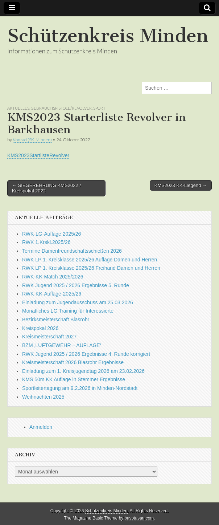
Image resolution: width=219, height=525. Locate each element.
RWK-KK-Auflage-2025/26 (51, 294)
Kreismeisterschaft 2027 (49, 336)
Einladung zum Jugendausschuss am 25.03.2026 (77, 302)
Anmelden (40, 427)
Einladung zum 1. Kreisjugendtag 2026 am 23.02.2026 (83, 371)
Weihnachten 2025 (43, 397)
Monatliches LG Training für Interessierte (67, 311)
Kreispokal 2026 (40, 328)
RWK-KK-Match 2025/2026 (52, 277)
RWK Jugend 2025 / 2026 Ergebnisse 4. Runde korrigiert (86, 354)
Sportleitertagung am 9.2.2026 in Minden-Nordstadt (79, 388)
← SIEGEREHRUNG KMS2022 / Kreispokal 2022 (46, 188)
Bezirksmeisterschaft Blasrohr (55, 319)
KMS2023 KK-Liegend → (180, 185)
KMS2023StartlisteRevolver (38, 155)
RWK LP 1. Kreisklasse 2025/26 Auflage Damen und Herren (89, 259)
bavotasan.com (139, 518)
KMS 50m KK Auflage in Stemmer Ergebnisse (73, 379)
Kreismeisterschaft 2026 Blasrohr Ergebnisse (73, 362)
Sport (99, 108)
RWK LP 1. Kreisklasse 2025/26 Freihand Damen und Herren (91, 268)
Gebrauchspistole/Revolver (61, 108)
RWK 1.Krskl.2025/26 (46, 242)
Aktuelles (18, 108)
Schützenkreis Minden (107, 36)
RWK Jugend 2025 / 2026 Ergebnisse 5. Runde (75, 285)
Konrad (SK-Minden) (32, 139)
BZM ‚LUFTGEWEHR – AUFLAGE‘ (61, 345)
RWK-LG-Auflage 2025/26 (51, 234)
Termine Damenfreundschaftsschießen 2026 (72, 251)
